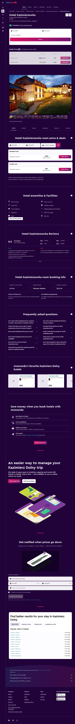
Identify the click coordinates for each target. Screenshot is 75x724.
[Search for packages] (3, 18)
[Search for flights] (3, 7)
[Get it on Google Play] (60, 694)
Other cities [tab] (15, 624)
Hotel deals (11, 11)
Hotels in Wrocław (16, 642)
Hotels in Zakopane (16, 639)
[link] (40, 442)
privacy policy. (38, 599)
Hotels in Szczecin (15, 653)
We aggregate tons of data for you (41, 678)
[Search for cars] (3, 14)
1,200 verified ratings (25, 25)
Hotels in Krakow (15, 635)
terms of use (29, 599)
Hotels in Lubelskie (40, 11)
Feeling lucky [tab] (38, 624)
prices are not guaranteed (44, 670)
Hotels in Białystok (15, 648)
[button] (3, 2)
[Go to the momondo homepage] (11, 2)
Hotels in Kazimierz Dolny (52, 11)
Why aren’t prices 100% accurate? (41, 681)
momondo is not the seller (41, 675)
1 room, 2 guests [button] (16, 35)
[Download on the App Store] (60, 698)
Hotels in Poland (30, 11)
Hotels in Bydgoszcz (16, 655)
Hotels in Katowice (16, 651)
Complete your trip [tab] (50, 624)
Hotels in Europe (20, 11)
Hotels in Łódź (14, 646)
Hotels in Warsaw (15, 632)
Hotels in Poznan (15, 644)
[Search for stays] (3, 11)
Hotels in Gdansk (15, 637)
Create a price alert (32, 435)
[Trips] (3, 22)
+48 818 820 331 (14, 23)
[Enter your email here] (42, 588)
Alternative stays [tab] (26, 624)
